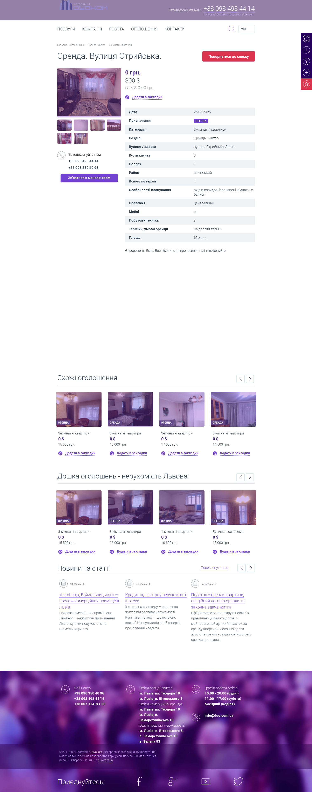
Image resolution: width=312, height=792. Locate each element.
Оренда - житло (96, 44)
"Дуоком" (97, 752)
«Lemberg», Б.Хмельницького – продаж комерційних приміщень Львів (89, 601)
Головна (62, 44)
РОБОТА (116, 29)
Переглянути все (214, 567)
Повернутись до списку (228, 56)
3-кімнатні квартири (120, 44)
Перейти (156, 311)
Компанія (92, 29)
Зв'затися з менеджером (89, 177)
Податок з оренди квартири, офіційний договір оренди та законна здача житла (218, 601)
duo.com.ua (105, 760)
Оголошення (144, 29)
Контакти (175, 29)
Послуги (66, 29)
